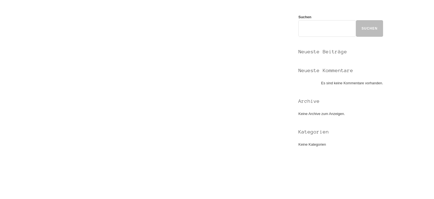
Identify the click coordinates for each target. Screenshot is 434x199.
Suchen (304, 17)
